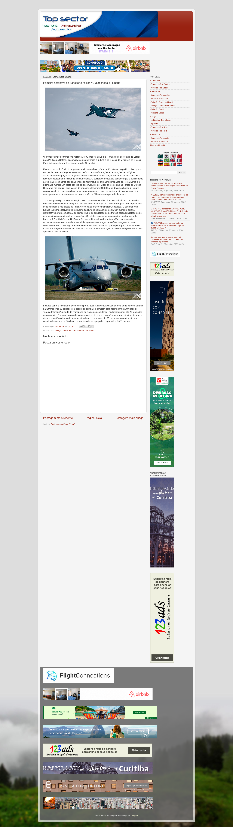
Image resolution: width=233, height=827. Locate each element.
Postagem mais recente (58, 417)
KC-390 (72, 330)
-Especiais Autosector (160, 138)
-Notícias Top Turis (158, 131)
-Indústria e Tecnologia (160, 120)
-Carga (153, 116)
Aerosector (155, 91)
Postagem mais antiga (130, 417)
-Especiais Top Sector (160, 84)
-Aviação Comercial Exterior (162, 105)
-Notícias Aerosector (159, 98)
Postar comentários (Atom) (63, 424)
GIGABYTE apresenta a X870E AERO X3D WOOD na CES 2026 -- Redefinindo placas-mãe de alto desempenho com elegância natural (169, 212)
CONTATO (155, 80)
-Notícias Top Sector (159, 88)
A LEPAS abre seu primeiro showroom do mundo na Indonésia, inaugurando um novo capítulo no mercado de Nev (169, 197)
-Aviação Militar (157, 113)
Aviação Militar (61, 330)
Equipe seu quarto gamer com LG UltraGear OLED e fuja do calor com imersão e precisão (167, 239)
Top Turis (154, 123)
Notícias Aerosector (86, 330)
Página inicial (94, 417)
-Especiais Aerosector (160, 95)
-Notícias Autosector (159, 141)
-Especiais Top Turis (159, 127)
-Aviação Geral (157, 109)
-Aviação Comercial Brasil (161, 102)
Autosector (155, 134)
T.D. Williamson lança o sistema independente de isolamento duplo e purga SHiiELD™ (167, 225)
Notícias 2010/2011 (159, 145)
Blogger (134, 816)
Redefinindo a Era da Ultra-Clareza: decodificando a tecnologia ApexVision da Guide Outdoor (169, 185)
